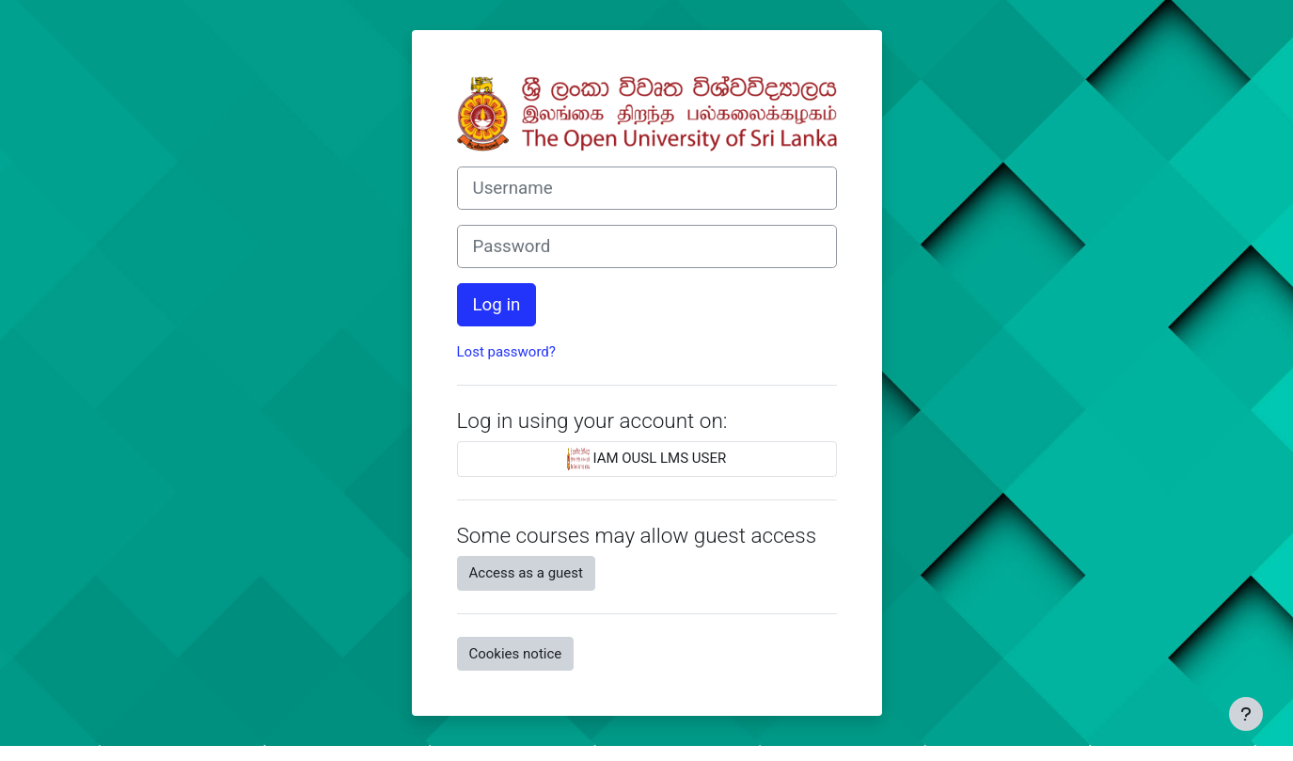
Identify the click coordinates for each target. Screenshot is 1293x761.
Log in (497, 304)
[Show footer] (1246, 714)
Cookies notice (515, 653)
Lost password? (506, 351)
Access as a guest (526, 572)
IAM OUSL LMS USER (647, 459)
